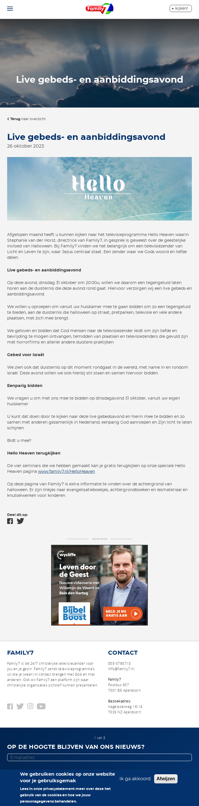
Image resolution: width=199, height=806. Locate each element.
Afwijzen (166, 778)
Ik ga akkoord (135, 779)
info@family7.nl (121, 668)
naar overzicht (28, 119)
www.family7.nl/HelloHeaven (66, 472)
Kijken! (181, 9)
